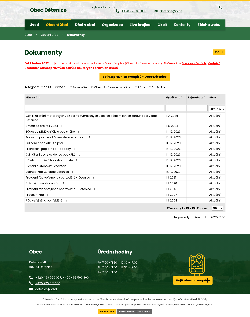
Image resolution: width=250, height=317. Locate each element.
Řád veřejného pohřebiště (47, 199)
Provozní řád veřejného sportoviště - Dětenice (61, 188)
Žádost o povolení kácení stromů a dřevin (58, 136)
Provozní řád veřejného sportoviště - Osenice (61, 176)
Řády (141, 87)
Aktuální (215, 114)
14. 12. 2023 (173, 130)
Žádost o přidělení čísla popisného (53, 130)
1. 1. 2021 (171, 176)
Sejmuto (195, 97)
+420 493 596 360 (76, 275)
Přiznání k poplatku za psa (47, 142)
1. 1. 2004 (171, 199)
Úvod (28, 35)
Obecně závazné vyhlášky (112, 87)
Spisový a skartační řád (45, 182)
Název (32, 97)
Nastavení (146, 311)
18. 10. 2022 (173, 170)
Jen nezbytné (126, 311)
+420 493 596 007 (48, 275)
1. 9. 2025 (172, 114)
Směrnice (158, 87)
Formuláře (80, 87)
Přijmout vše (105, 311)
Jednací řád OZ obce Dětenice (50, 170)
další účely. (201, 298)
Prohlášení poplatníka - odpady (51, 147)
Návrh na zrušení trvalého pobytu (52, 159)
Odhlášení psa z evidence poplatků (53, 153)
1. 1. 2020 (171, 182)
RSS (218, 52)
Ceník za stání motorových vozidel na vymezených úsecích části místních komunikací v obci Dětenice (91, 116)
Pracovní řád (38, 193)
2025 (61, 87)
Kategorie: (32, 87)
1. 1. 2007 (171, 193)
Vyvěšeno (174, 97)
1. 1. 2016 (171, 188)
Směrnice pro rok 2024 (45, 124)
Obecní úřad (49, 35)
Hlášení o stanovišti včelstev (49, 165)
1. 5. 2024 (172, 124)
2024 (47, 87)
